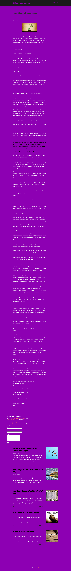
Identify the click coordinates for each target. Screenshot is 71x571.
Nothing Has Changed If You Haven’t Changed (25, 449)
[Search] (54, 2)
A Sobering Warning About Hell (15, 422)
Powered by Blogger (35, 567)
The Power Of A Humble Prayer (26, 512)
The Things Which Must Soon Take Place (28, 470)
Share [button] (52, 24)
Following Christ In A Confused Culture (16, 423)
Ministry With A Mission (23, 531)
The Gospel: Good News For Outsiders (16, 418)
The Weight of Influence (13, 420)
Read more (41, 463)
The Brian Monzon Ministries (21, 3)
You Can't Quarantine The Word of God (28, 492)
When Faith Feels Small (13, 419)
